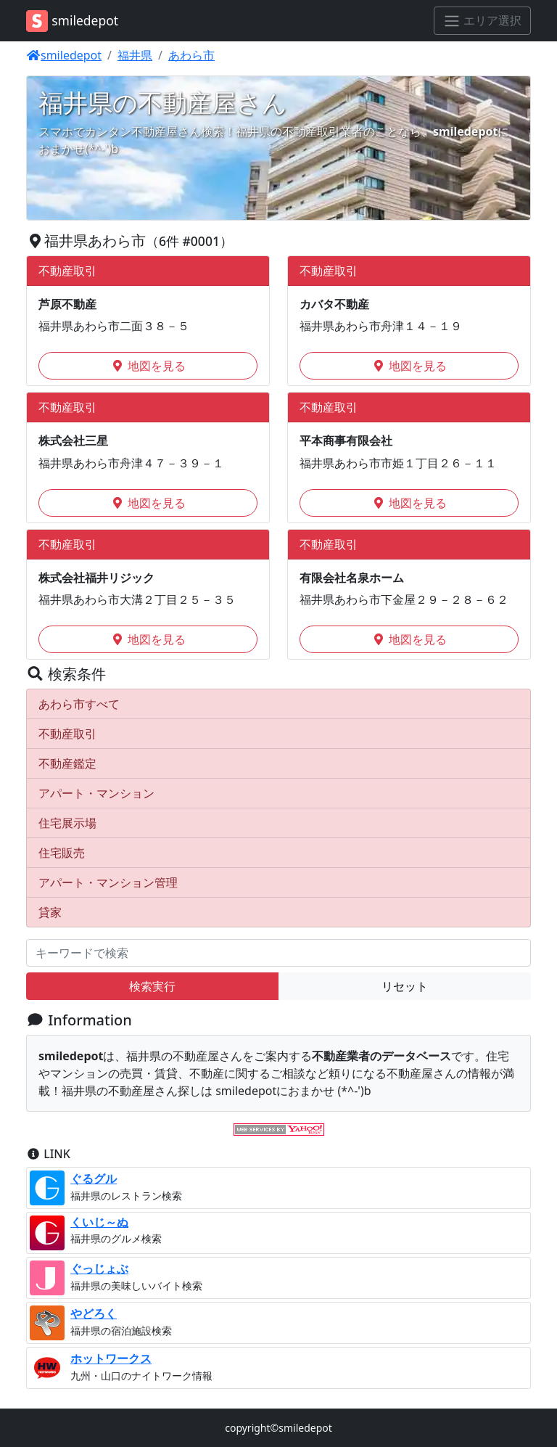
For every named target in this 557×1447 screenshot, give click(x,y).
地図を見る (148, 366)
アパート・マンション (96, 793)
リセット (404, 986)
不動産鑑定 (67, 763)
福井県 (134, 55)
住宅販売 (61, 853)
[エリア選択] (482, 21)
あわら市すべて (79, 704)
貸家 (50, 912)
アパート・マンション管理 (108, 882)
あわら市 (191, 55)
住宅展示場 (67, 823)
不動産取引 (67, 734)
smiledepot (64, 55)
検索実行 (152, 986)
